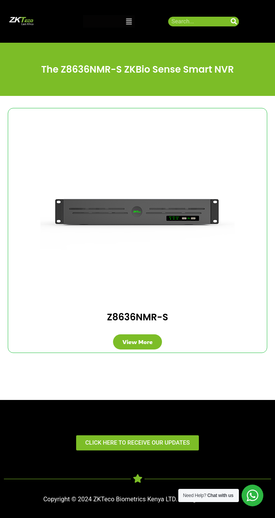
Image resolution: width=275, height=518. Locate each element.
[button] (129, 21)
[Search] (234, 21)
